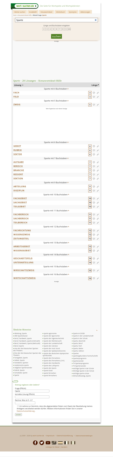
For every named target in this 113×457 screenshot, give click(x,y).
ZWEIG (17, 104)
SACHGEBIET (20, 202)
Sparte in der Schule (80, 338)
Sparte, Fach (77, 346)
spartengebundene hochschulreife (85, 356)
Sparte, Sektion (78, 351)
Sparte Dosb (48, 370)
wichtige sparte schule (81, 373)
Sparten (76, 353)
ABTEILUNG (19, 186)
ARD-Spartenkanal (20, 336)
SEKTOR (17, 154)
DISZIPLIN (18, 190)
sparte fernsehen (50, 373)
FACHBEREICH (21, 214)
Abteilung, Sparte (20, 333)
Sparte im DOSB (79, 333)
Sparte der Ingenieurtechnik (54, 338)
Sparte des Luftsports (51, 365)
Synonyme (72, 12)
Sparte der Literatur (51, 346)
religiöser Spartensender (23, 368)
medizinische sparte (21, 365)
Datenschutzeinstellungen (84, 436)
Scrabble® (33, 12)
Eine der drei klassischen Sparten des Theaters (27, 354)
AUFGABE (18, 162)
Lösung (18, 85)
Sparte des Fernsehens (52, 358)
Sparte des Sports (50, 368)
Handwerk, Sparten (21, 363)
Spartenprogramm (79, 358)
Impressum (50, 436)
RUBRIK (17, 150)
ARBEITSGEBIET (21, 246)
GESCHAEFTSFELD (23, 258)
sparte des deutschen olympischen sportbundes (56, 354)
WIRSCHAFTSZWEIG (23, 270)
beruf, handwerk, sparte (23, 338)
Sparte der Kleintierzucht (53, 341)
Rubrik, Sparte (19, 370)
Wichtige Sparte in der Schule (83, 371)
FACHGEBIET (20, 198)
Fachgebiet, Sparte (21, 358)
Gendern (64, 447)
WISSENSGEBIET (22, 250)
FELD (16, 96)
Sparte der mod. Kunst (52, 348)
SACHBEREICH (21, 218)
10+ (69, 29)
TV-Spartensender (79, 366)
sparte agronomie (50, 333)
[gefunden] (94, 92)
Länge (95, 85)
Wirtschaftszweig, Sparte (82, 376)
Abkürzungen (85, 12)
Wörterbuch (60, 12)
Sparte (16, 375)
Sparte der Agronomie (52, 336)
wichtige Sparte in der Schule (83, 368)
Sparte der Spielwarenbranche (55, 351)
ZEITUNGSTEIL (21, 238)
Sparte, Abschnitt (79, 341)
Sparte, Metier (78, 348)
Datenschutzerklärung (26, 411)
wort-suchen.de (38, 436)
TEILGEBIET (19, 206)
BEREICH (18, 166)
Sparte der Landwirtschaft (53, 343)
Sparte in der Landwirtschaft (83, 336)
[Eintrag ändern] (98, 92)
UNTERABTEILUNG (23, 262)
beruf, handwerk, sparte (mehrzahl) (27, 341)
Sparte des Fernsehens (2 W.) (54, 361)
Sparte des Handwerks (52, 363)
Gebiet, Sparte (19, 360)
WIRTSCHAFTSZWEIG (24, 278)
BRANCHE (18, 170)
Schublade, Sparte (20, 373)
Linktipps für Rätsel (52, 447)
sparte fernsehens (50, 375)
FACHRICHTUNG (22, 230)
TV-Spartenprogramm (81, 363)
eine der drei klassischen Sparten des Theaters (25, 349)
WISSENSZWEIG (21, 234)
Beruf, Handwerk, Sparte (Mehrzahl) (27, 343)
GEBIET (17, 146)
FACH (16, 92)
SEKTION (18, 178)
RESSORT (18, 174)
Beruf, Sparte (19, 346)
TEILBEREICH (20, 222)
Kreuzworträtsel (46, 12)
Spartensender (78, 361)
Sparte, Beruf (78, 343)
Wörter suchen (19, 12)
